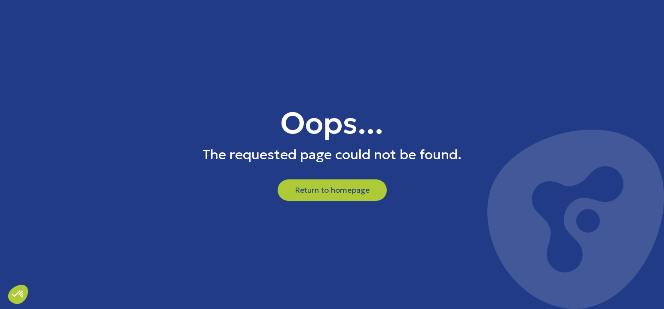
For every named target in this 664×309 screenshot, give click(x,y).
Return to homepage (332, 190)
